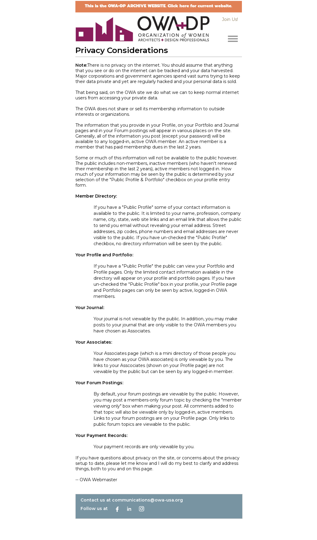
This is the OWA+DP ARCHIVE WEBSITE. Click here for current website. (158, 6)
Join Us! (230, 19)
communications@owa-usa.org (147, 500)
